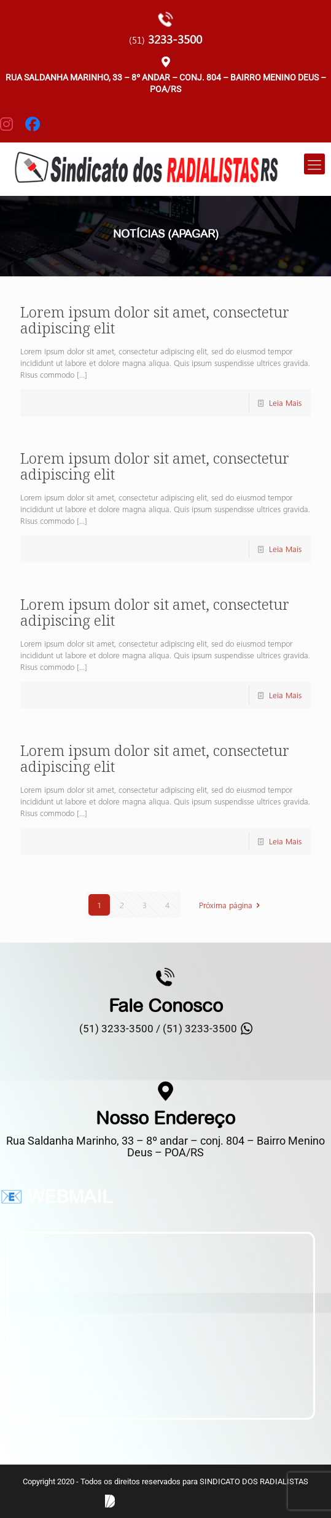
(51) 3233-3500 (200, 1028)
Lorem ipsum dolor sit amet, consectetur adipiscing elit (154, 320)
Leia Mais (285, 402)
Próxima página (231, 905)
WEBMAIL (70, 1196)
